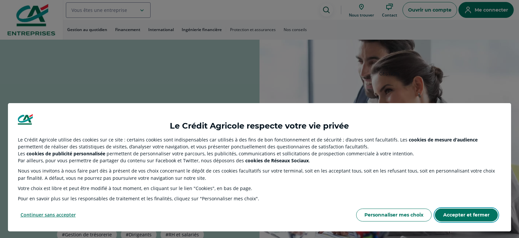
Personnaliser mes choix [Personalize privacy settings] (393, 215)
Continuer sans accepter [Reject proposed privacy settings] (48, 215)
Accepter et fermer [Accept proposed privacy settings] (466, 215)
